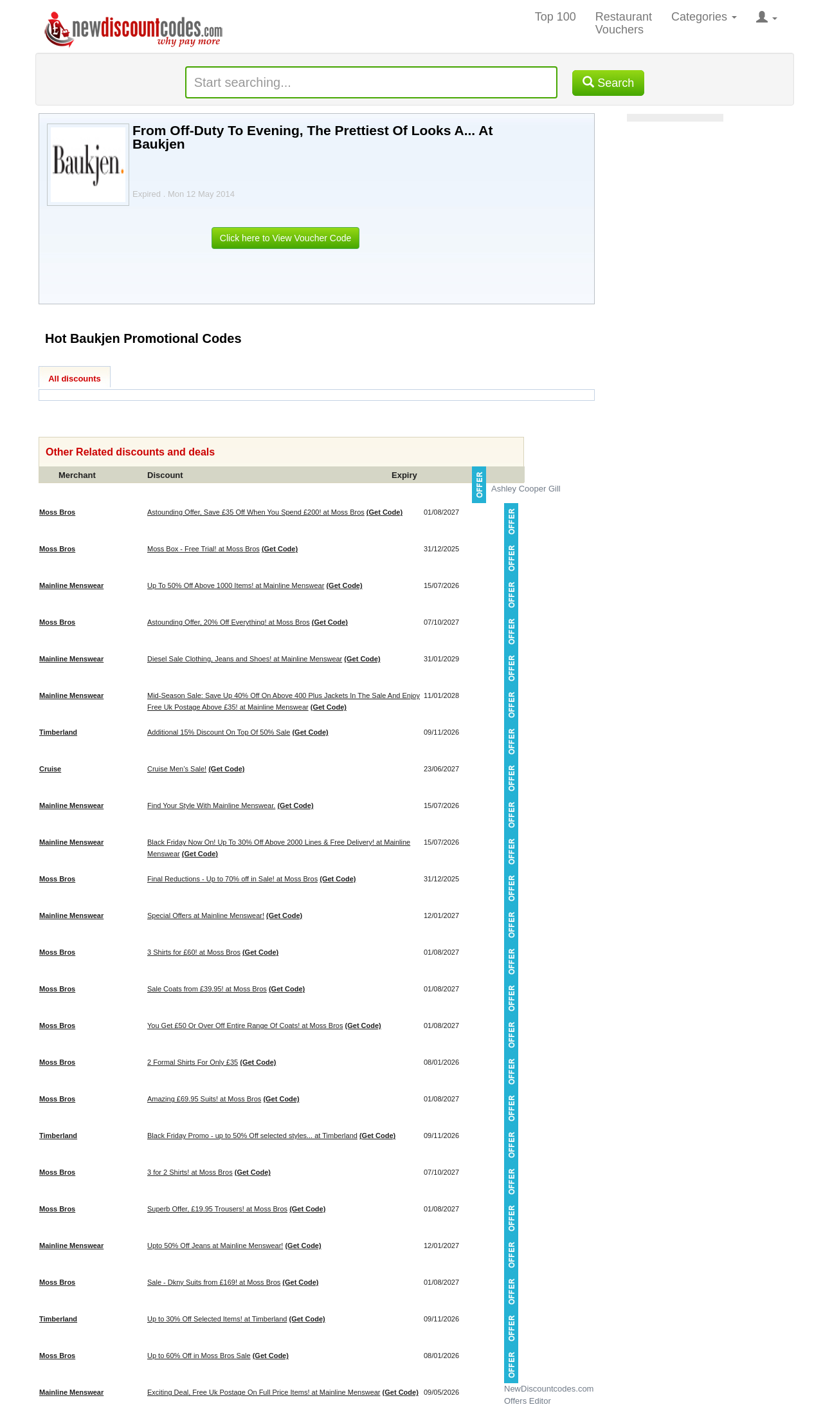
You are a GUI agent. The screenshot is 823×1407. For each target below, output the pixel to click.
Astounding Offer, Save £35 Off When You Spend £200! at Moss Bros (256, 512)
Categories (704, 16)
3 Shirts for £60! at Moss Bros (193, 952)
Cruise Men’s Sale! (176, 769)
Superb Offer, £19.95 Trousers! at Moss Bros (217, 1209)
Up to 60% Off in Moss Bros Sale (199, 1355)
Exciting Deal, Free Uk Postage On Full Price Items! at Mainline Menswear (264, 1392)
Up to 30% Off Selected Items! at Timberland (217, 1319)
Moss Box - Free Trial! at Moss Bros (203, 549)
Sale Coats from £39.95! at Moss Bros (207, 989)
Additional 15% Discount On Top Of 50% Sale (218, 732)
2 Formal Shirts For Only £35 (192, 1062)
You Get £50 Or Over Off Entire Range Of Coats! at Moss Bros (245, 1025)
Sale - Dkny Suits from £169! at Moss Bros (213, 1282)
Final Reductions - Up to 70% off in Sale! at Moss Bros (232, 879)
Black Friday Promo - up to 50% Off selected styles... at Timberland (252, 1135)
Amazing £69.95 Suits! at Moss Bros (204, 1099)
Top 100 (555, 16)
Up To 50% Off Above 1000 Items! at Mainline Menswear (235, 585)
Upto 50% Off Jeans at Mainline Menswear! (215, 1245)
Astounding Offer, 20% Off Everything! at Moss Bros (228, 622)
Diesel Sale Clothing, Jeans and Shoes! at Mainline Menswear (244, 659)
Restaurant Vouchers (623, 23)
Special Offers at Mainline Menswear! (205, 915)
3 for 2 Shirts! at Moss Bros (190, 1172)
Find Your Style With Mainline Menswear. (211, 805)
